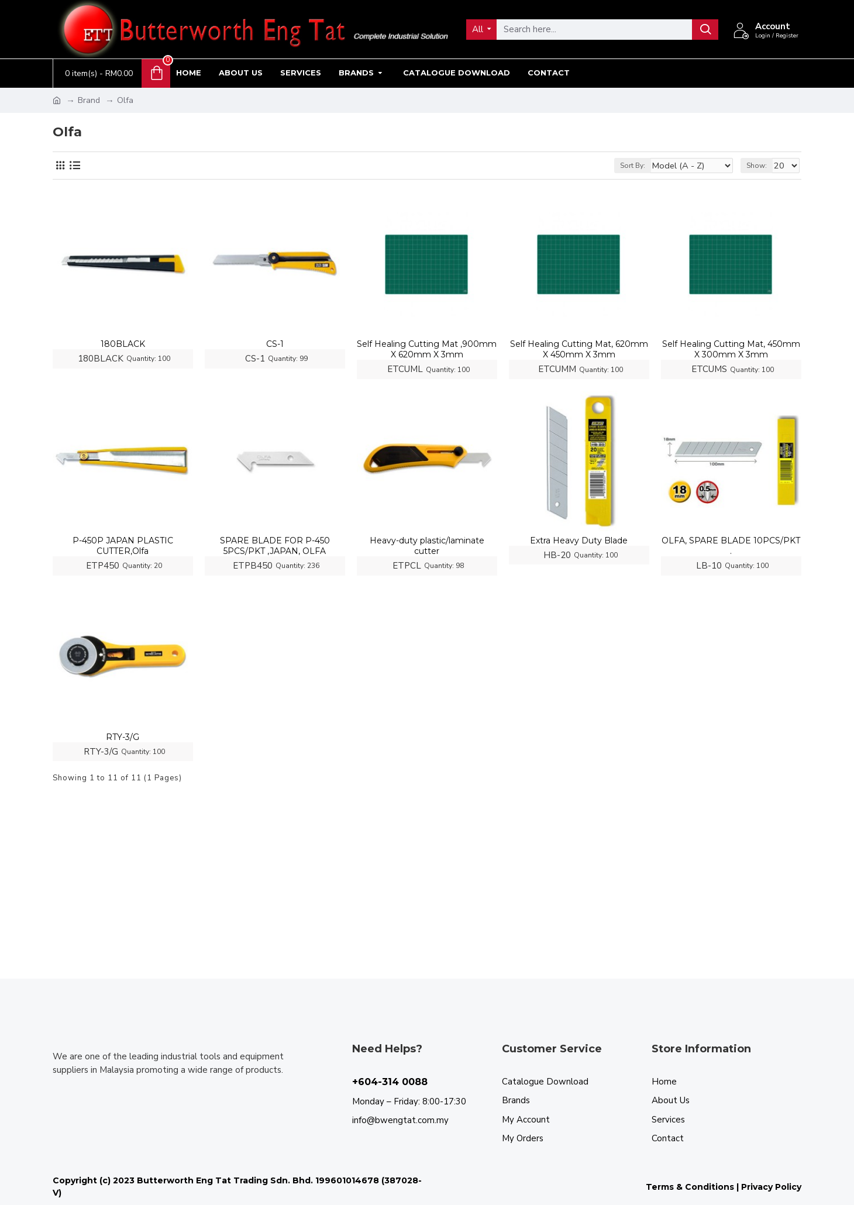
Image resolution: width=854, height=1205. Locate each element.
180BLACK (123, 344)
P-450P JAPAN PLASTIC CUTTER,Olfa (123, 545)
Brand (89, 100)
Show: (760, 165)
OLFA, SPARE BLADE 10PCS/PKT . (731, 545)
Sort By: (647, 165)
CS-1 (275, 344)
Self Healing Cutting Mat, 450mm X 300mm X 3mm (731, 349)
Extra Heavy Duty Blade (579, 540)
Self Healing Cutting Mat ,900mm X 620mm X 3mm (427, 349)
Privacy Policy (771, 1187)
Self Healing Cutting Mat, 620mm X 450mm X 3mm (579, 349)
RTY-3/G (122, 737)
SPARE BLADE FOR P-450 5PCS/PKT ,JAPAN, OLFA (275, 545)
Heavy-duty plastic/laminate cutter (427, 545)
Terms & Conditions (690, 1187)
